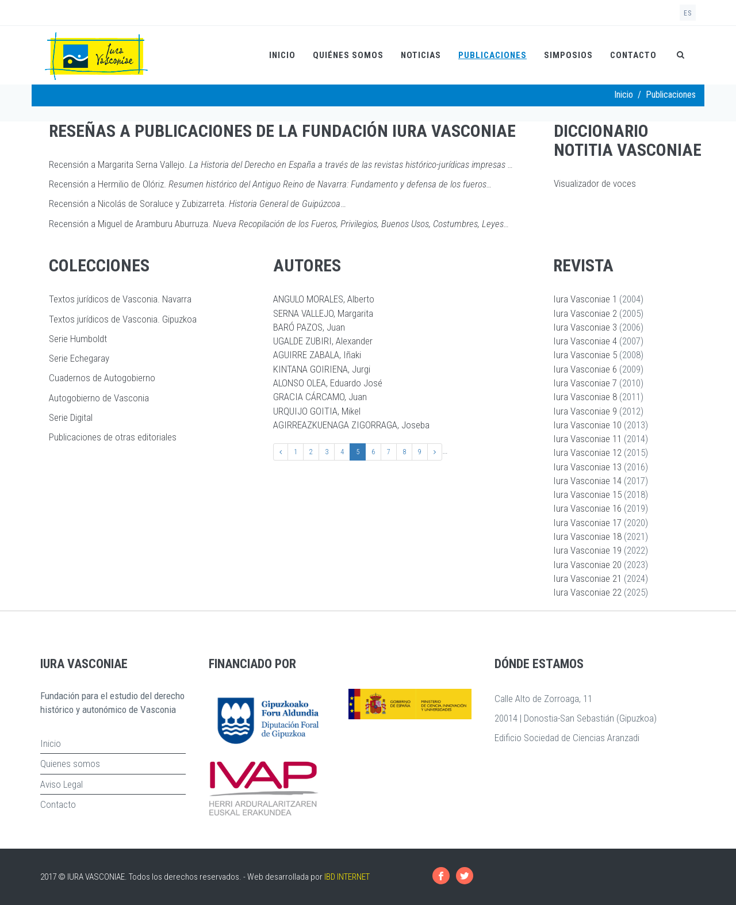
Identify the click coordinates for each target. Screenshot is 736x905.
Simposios (568, 55)
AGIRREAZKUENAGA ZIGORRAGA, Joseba (351, 425)
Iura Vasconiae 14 (587, 480)
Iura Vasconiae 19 (587, 550)
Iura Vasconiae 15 (587, 494)
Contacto (633, 55)
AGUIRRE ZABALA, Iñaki (317, 355)
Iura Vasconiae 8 (585, 396)
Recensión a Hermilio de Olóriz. (270, 184)
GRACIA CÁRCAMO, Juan (320, 396)
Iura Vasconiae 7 (585, 383)
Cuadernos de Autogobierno (102, 378)
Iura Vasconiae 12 (587, 452)
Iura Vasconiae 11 (587, 438)
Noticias (421, 55)
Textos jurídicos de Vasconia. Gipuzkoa (123, 319)
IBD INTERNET (347, 877)
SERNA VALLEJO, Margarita (323, 313)
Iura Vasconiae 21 (587, 578)
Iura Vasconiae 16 (587, 508)
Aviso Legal (61, 784)
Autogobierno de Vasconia (99, 398)
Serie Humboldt (78, 338)
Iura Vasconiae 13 (587, 467)
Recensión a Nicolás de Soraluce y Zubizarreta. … (197, 203)
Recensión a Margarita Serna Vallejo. (281, 164)
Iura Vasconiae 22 (587, 592)
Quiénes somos (348, 55)
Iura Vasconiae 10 (587, 425)
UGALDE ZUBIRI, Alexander (323, 341)
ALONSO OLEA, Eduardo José (327, 383)
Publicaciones (492, 55)
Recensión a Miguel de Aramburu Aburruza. (279, 223)
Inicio (282, 55)
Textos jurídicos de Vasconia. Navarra (120, 299)
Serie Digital (71, 417)
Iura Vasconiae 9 (585, 411)
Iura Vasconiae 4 (585, 341)
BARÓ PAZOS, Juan (309, 327)
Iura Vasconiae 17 (587, 522)
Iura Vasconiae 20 (587, 564)
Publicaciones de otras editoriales (113, 437)
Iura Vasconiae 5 (585, 355)
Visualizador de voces (595, 183)
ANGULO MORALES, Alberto (323, 299)
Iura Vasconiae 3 (585, 327)
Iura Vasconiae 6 (585, 369)
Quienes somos (70, 763)
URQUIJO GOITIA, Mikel (317, 411)
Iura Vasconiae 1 (585, 299)
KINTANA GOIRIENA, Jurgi (321, 369)
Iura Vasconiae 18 (587, 536)
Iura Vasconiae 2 (585, 313)
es (688, 13)
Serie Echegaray (79, 358)
